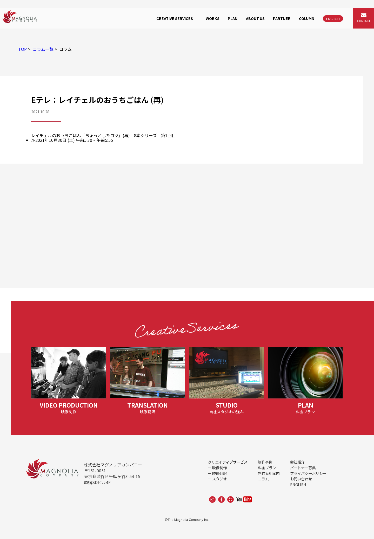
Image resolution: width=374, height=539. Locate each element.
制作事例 (265, 462)
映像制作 (219, 467)
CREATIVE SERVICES (174, 18)
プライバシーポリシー (308, 473)
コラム (263, 478)
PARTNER (282, 18)
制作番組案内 (269, 473)
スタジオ (219, 478)
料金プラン (267, 467)
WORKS (212, 18)
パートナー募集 (303, 467)
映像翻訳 (219, 473)
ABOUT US (255, 18)
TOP (22, 49)
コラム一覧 (43, 49)
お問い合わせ (301, 478)
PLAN (233, 18)
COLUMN (307, 18)
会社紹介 (297, 462)
